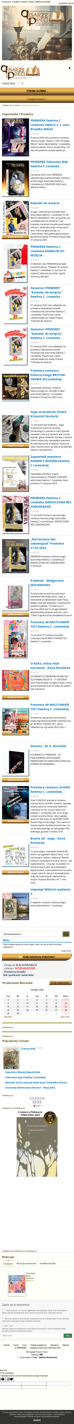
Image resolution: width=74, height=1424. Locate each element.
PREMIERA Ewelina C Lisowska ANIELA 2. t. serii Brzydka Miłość (49, 124)
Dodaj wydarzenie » (60, 982)
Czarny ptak (28, 1048)
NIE (10, 1326)
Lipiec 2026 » (65, 1017)
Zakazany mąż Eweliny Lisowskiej (25, 1077)
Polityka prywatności (39, 1345)
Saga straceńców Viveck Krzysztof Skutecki (48, 414)
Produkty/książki (48, 1263)
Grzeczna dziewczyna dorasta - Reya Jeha (30, 1087)
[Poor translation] (10, 1379)
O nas (24, 1345)
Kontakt (6, 1345)
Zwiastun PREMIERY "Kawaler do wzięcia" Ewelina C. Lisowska (46, 292)
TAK (4, 1326)
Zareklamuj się (7, 1027)
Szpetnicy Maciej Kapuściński (22, 1072)
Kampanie (8, 1264)
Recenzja (29, 1281)
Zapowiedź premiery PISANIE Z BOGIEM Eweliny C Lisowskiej (50, 460)
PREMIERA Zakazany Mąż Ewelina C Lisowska (49, 164)
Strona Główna (37, 91)
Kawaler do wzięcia (44, 203)
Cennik (16, 1345)
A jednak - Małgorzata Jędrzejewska (47, 582)
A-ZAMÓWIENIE (20, 1348)
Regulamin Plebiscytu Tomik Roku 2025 (45, 1348)
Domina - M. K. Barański (48, 746)
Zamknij (37, 1420)
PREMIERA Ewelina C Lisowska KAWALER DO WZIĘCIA (47, 250)
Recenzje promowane (26, 1263)
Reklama (66, 1345)
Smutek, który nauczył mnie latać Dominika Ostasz (36, 1082)
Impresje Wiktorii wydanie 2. (50, 891)
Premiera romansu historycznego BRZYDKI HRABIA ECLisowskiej (47, 374)
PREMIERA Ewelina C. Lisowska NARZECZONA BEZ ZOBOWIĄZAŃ (50, 502)
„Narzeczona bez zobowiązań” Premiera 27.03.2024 (47, 543)
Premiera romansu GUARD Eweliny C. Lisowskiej (50, 789)
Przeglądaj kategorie (37, 99)
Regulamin (54, 1345)
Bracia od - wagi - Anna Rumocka (47, 840)
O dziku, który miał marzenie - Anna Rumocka (50, 665)
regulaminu (31, 1310)
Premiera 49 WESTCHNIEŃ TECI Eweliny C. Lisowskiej (49, 624)
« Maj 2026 (8, 1017)
